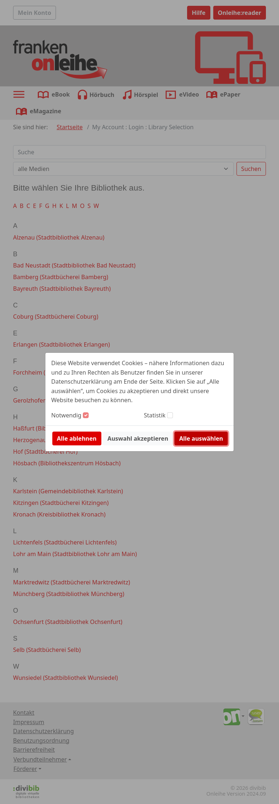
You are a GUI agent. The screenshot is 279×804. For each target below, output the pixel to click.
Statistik (155, 415)
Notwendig (66, 415)
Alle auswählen (201, 438)
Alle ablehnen (77, 438)
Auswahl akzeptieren (138, 438)
